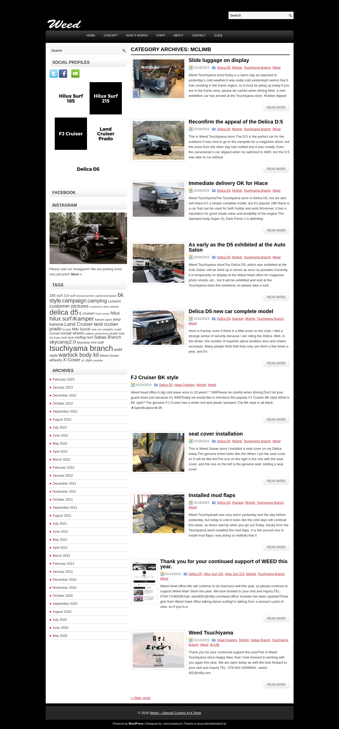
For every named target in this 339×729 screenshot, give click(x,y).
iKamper (237, 319)
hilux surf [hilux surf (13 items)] (61, 319)
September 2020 (65, 604)
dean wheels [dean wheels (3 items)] (111, 306)
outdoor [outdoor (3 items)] (89, 333)
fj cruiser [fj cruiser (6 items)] (86, 313)
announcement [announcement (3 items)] (85, 295)
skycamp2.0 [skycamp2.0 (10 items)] (63, 342)
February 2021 (64, 563)
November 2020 (65, 588)
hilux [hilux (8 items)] (115, 313)
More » (76, 274)
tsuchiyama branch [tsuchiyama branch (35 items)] (81, 348)
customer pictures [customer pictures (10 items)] (69, 306)
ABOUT (178, 35)
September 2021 (65, 507)
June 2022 (60, 435)
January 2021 (63, 571)
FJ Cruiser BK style (155, 377)
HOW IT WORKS (137, 35)
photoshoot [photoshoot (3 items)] (102, 333)
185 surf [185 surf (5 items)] (56, 295)
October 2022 (63, 403)
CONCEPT (111, 35)
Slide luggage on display (219, 60)
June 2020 (60, 628)
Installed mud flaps (212, 495)
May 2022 (60, 443)
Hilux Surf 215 (234, 574)
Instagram (64, 205)
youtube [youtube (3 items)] (98, 360)
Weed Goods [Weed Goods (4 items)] (109, 356)
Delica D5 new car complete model (231, 311)
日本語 (218, 35)
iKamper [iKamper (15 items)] (83, 318)
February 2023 (64, 379)
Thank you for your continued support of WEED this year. (224, 564)
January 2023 (63, 387)
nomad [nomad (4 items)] (55, 333)
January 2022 (63, 475)
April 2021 (60, 547)
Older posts (141, 698)
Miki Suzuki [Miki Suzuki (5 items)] (81, 329)
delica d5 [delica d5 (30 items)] (64, 312)
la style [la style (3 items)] (66, 329)
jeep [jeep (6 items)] (117, 319)
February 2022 (64, 467)
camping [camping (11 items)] (97, 301)
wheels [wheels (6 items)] (56, 360)
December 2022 (65, 395)
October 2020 (63, 596)
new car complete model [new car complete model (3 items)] (106, 329)
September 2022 (65, 411)
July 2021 (60, 523)
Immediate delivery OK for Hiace (228, 183)
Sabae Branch (260, 640)
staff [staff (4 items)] (101, 342)
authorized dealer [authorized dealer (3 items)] (106, 295)
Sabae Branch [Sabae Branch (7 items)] (107, 337)
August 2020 (62, 612)
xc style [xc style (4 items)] (86, 360)
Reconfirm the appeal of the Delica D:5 (236, 122)
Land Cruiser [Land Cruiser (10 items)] (78, 324)
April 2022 (60, 451)
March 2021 (61, 555)
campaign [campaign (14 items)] (74, 300)
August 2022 (62, 419)
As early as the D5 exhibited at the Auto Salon (237, 247)
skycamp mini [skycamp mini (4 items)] (87, 342)
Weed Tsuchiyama (211, 632)
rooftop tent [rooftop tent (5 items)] (84, 337)
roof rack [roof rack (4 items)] (67, 337)
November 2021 (65, 491)
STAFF (160, 35)
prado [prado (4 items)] (114, 333)
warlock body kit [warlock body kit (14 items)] (79, 355)
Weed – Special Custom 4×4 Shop (175, 713)
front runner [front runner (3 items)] (102, 313)
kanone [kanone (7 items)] (57, 324)
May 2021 (60, 539)
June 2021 (60, 531)
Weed (276, 67)
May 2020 (60, 636)
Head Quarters (184, 385)
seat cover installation (216, 434)
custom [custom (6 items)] (114, 301)
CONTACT (198, 35)
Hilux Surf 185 (213, 574)
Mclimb (237, 67)
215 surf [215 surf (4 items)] (69, 296)
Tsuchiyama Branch (257, 67)
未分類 (214, 645)
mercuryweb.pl (172, 723)
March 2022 (61, 459)
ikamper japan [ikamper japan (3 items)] (103, 319)
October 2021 (63, 499)
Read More (276, 107)
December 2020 (65, 579)
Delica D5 (224, 67)
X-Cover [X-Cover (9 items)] (71, 359)
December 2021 (65, 483)
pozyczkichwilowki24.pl (211, 723)
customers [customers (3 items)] (96, 306)
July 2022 (60, 427)
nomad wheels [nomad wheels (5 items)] (72, 333)
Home (91, 35)
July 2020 (60, 620)
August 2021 (62, 515)
